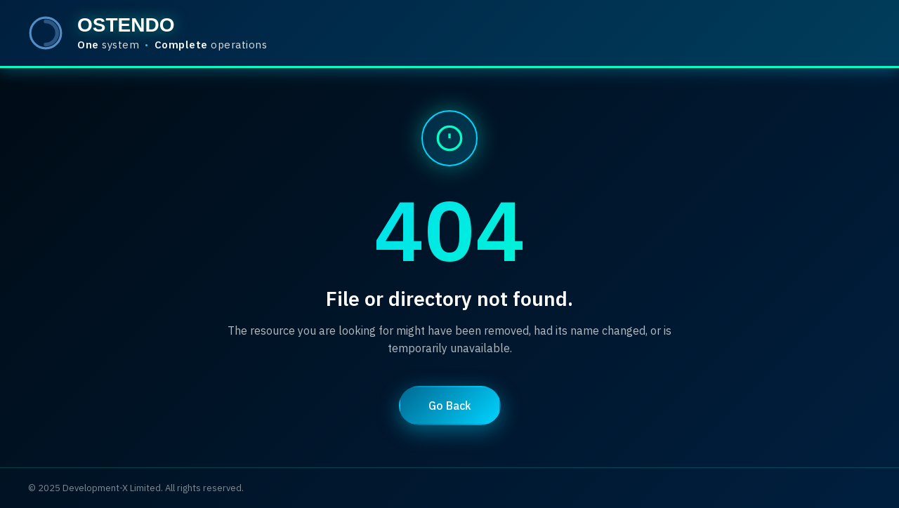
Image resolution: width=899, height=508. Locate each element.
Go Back (449, 406)
